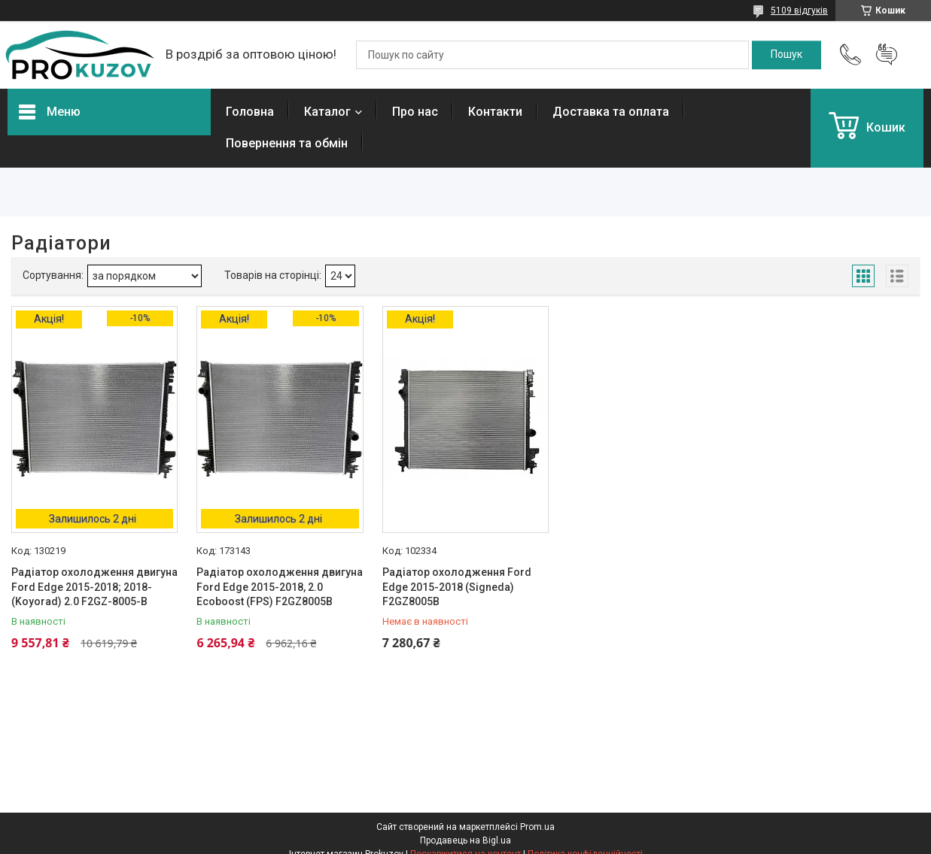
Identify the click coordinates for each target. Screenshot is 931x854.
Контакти (495, 111)
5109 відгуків (799, 10)
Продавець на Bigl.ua (465, 840)
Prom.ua (537, 827)
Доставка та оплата (610, 111)
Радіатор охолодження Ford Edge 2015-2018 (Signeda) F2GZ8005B (456, 586)
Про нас (415, 111)
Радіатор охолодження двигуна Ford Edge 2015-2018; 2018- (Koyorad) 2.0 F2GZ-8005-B (94, 586)
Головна (250, 111)
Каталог (327, 111)
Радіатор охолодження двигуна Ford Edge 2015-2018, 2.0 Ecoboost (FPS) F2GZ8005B (279, 586)
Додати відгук (886, 55)
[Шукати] (786, 55)
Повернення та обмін (287, 143)
